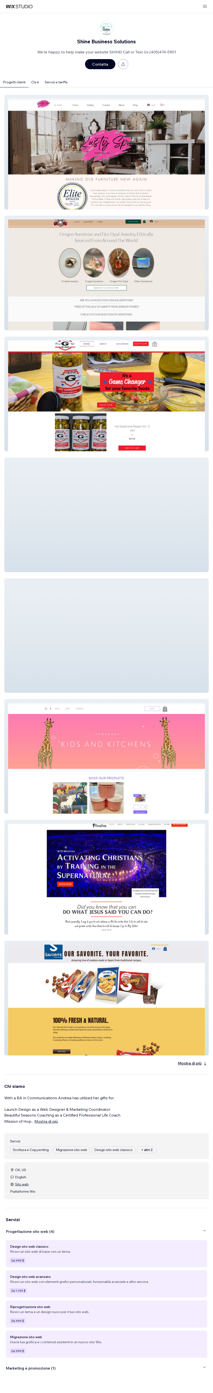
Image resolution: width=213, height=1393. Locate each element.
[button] (106, 152)
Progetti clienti (14, 82)
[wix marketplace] (19, 6)
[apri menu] (205, 6)
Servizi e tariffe (56, 82)
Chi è (35, 82)
